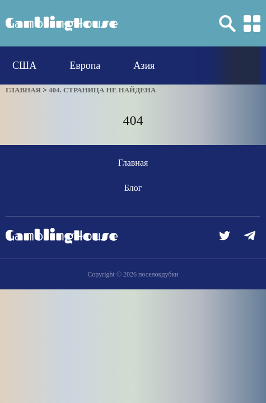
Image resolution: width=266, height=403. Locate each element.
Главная (133, 162)
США (24, 65)
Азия (144, 65)
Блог (133, 188)
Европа (84, 65)
